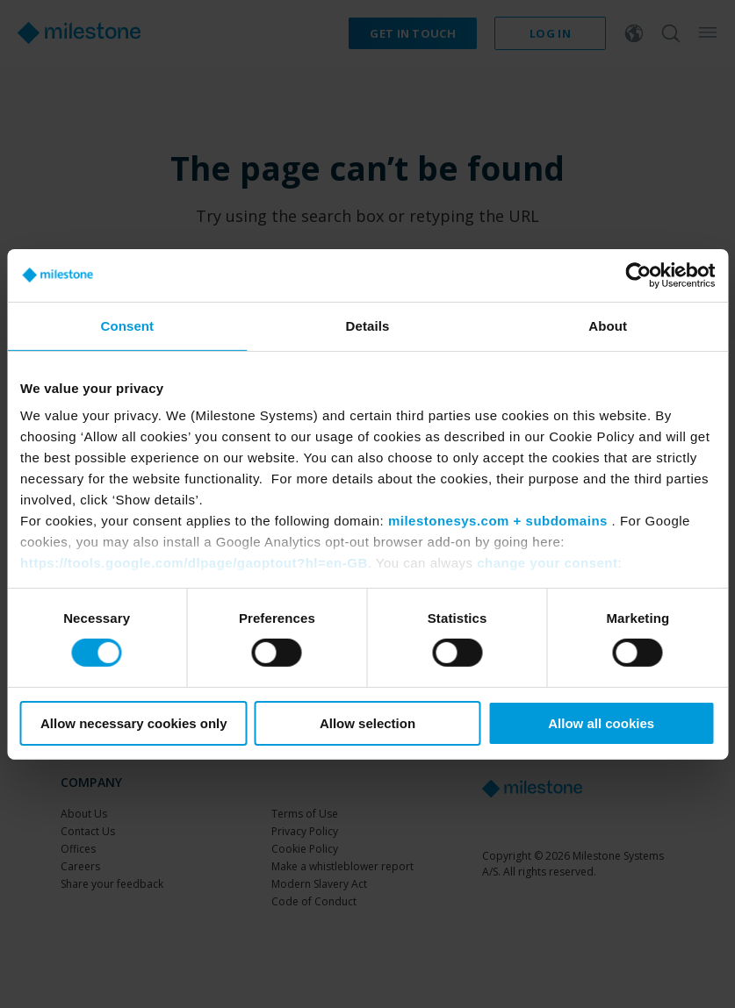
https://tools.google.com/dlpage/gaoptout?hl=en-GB (194, 562)
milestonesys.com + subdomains (498, 520)
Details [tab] (368, 325)
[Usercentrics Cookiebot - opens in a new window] (638, 274)
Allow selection (367, 723)
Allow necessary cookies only (133, 723)
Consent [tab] (127, 325)
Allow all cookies (601, 723)
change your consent (547, 562)
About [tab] (607, 325)
